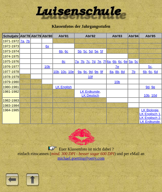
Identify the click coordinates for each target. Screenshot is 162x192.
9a (80, 72)
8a (111, 72)
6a (109, 61)
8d (123, 72)
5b (80, 51)
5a (131, 61)
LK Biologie (149, 110)
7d (94, 61)
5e (96, 51)
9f (101, 72)
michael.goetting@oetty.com (81, 158)
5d (91, 51)
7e (99, 61)
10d (154, 95)
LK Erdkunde (90, 91)
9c (85, 72)
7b (28, 41)
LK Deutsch (90, 95)
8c (63, 61)
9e (96, 72)
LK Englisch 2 (150, 118)
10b (47, 66)
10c (63, 72)
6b (61, 51)
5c (85, 51)
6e (125, 61)
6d (156, 72)
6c (66, 51)
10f (90, 77)
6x (47, 46)
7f (104, 61)
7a (22, 41)
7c (88, 61)
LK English (64, 87)
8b (117, 72)
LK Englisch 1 (150, 114)
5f (101, 51)
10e (71, 72)
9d (91, 72)
